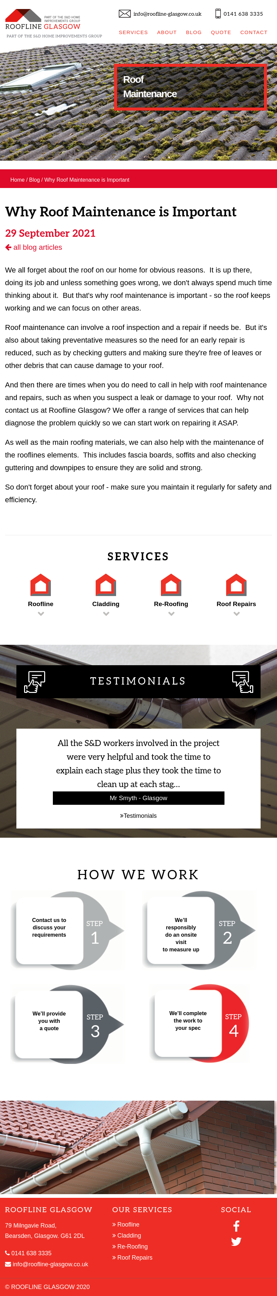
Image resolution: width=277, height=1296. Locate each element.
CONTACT (254, 32)
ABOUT (167, 32)
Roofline (126, 1224)
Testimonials (138, 815)
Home (17, 180)
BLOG (194, 32)
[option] (138, 102)
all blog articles (33, 247)
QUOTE (221, 32)
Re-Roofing (130, 1246)
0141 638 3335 (243, 14)
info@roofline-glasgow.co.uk (167, 14)
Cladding (126, 1235)
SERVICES (133, 32)
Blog (34, 180)
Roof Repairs (132, 1257)
